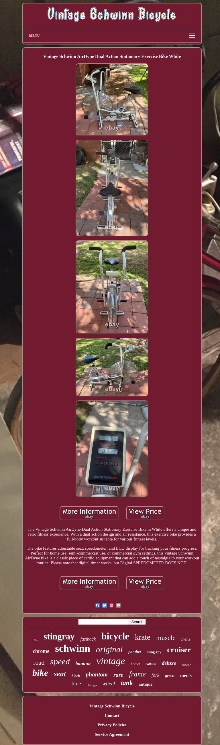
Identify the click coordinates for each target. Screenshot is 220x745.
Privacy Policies (111, 725)
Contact (112, 715)
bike (40, 673)
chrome (41, 651)
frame (137, 674)
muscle (166, 637)
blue (76, 683)
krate (142, 637)
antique (145, 684)
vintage (111, 660)
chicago (92, 685)
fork (155, 675)
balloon (151, 664)
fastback (88, 639)
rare (118, 675)
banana (83, 663)
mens (185, 639)
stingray (59, 636)
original (109, 649)
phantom (97, 674)
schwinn (72, 648)
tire (36, 640)
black (76, 676)
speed (60, 661)
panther (134, 652)
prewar (186, 664)
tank (127, 682)
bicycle (115, 636)
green (169, 676)
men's (186, 675)
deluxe (169, 663)
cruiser (179, 649)
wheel (108, 683)
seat (60, 674)
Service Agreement (112, 734)
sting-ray (154, 652)
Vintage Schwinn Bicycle (112, 706)
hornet (135, 664)
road (38, 662)
